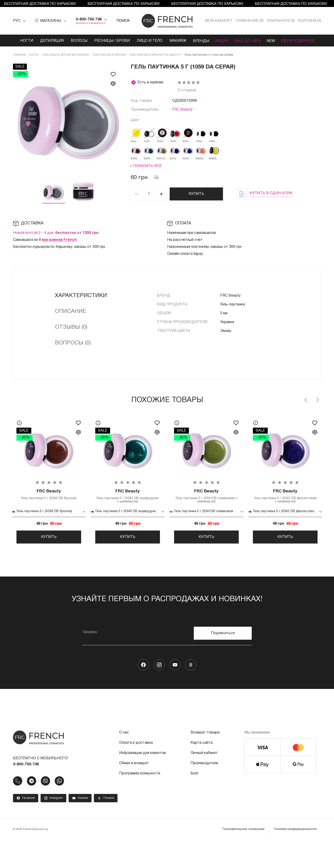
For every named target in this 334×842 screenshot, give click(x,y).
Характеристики (81, 295)
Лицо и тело (147, 41)
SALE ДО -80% (247, 41)
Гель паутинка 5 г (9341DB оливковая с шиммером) (206, 496)
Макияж (175, 41)
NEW (272, 41)
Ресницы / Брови (109, 41)
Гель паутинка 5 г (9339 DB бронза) (49, 494)
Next (317, 400)
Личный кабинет (204, 755)
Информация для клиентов (142, 755)
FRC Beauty (182, 109)
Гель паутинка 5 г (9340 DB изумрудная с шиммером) (127, 496)
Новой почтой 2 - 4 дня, (56, 233)
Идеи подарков (299, 41)
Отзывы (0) (71, 327)
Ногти (24, 41)
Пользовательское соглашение (243, 831)
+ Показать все (146, 166)
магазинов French (59, 240)
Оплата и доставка (136, 745)
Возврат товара (205, 735)
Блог (195, 775)
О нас (124, 735)
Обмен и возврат (134, 765)
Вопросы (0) (73, 343)
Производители (204, 765)
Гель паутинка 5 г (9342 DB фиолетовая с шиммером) (285, 496)
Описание (70, 311)
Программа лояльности (139, 775)
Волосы (76, 41)
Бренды (199, 41)
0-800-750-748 (89, 19)
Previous (306, 400)
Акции (220, 41)
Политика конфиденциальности (295, 831)
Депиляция (49, 41)
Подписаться (223, 635)
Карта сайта (202, 745)
